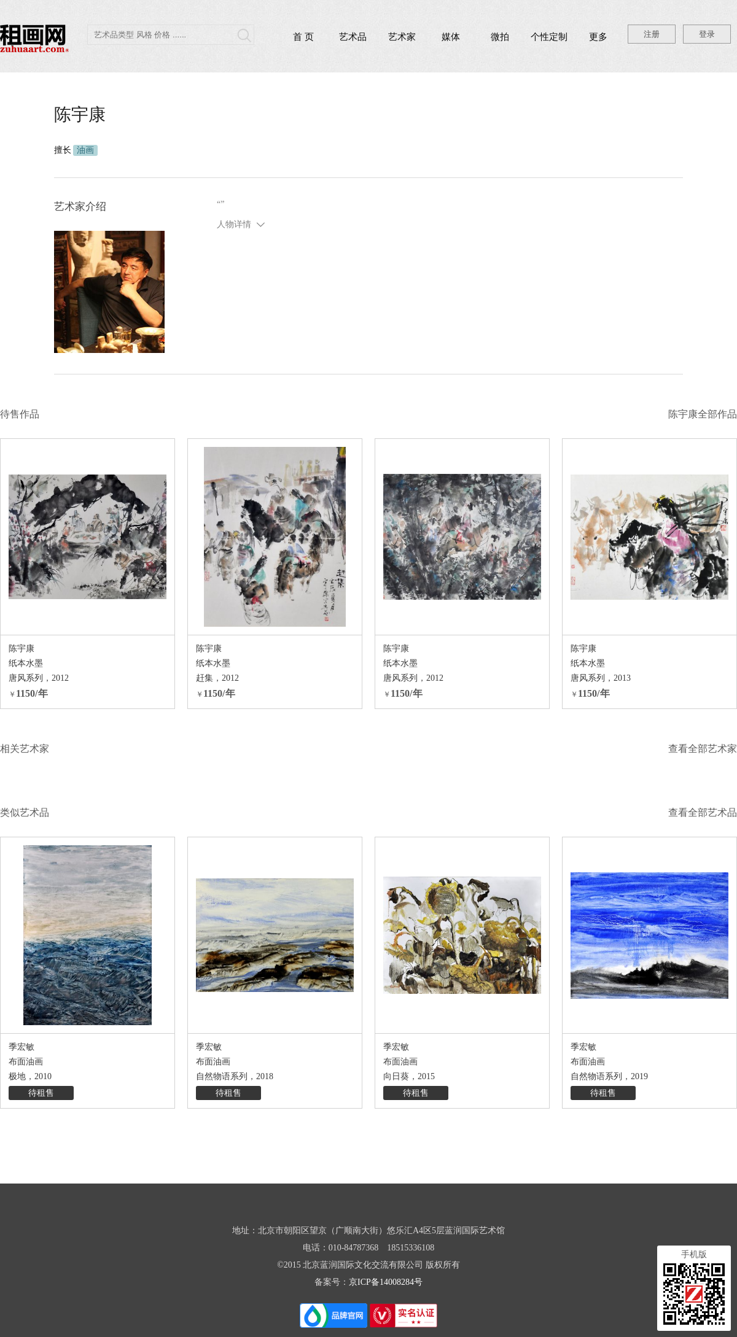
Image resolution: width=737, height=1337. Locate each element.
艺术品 (353, 37)
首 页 (303, 37)
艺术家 (402, 37)
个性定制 (549, 37)
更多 (598, 37)
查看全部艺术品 (702, 812)
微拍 (500, 37)
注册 (652, 34)
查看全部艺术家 (702, 748)
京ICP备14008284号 (386, 1282)
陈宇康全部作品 (702, 414)
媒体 (451, 37)
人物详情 (234, 224)
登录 (707, 34)
